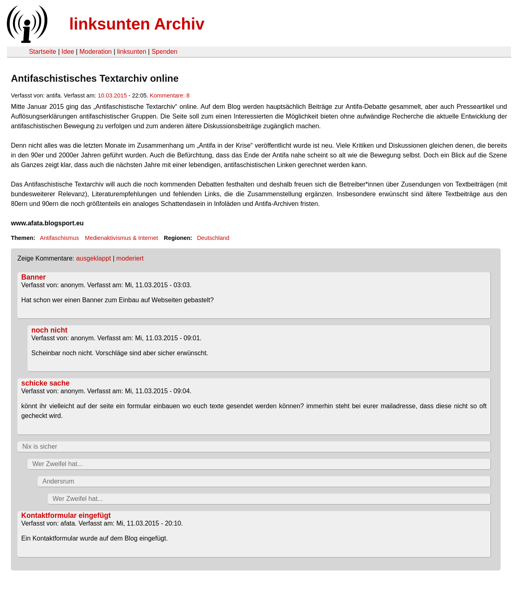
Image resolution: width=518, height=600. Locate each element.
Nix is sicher (39, 446)
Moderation (95, 51)
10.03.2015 (112, 95)
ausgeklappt (93, 258)
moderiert (130, 258)
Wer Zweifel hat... (57, 463)
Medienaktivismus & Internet (121, 238)
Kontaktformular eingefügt (66, 515)
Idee (68, 51)
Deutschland (213, 238)
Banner (33, 277)
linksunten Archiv (136, 24)
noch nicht (50, 330)
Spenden (164, 51)
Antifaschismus (59, 238)
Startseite (42, 51)
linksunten (131, 51)
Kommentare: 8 (169, 95)
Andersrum (58, 481)
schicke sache (45, 383)
